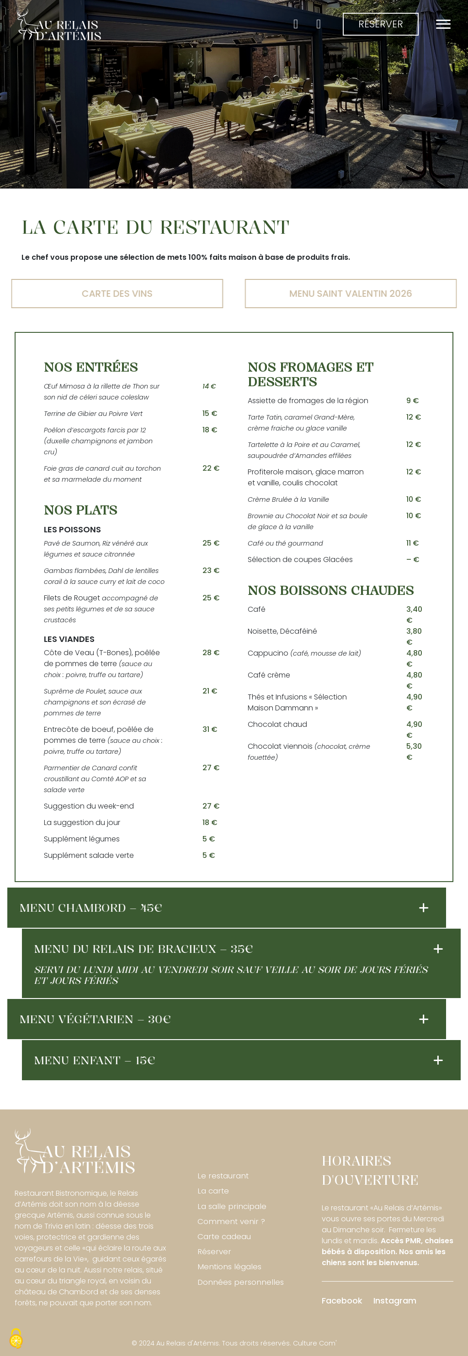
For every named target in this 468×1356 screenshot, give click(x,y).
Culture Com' (315, 1343)
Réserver (380, 24)
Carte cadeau (224, 1236)
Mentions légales (229, 1266)
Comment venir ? (231, 1221)
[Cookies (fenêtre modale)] (16, 1340)
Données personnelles (240, 1282)
